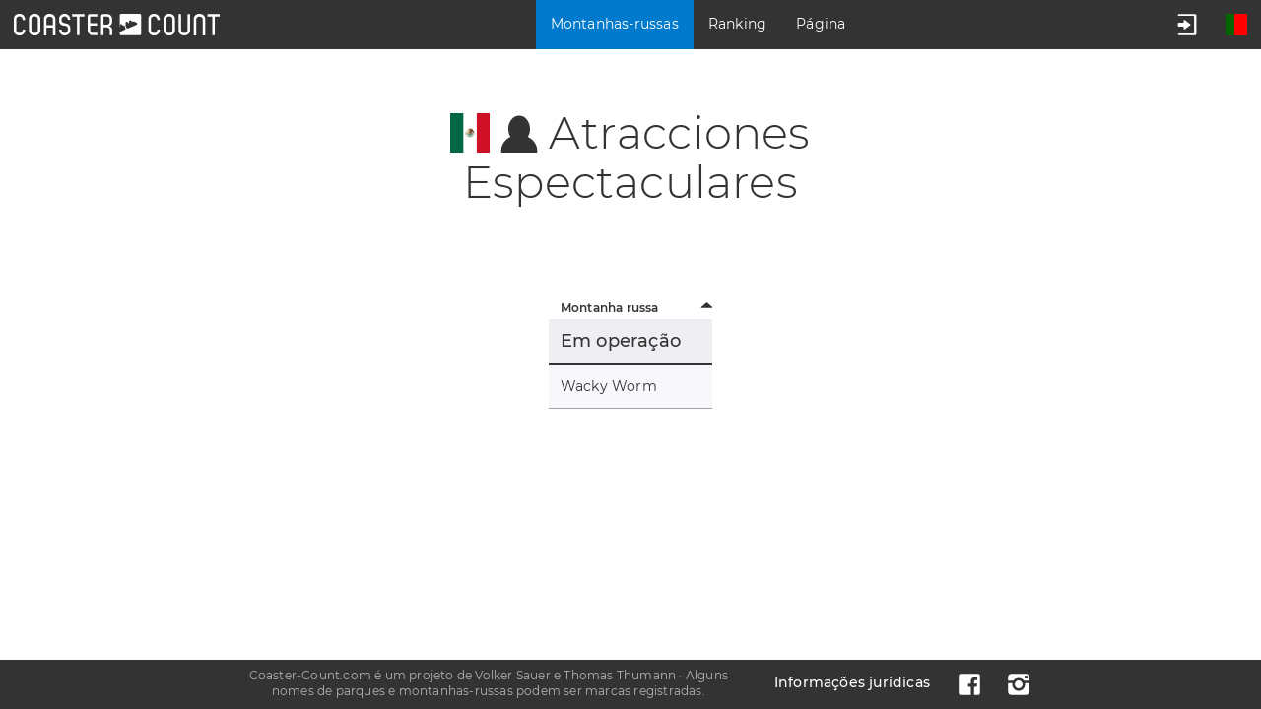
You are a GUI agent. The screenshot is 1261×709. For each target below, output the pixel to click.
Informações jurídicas (852, 682)
